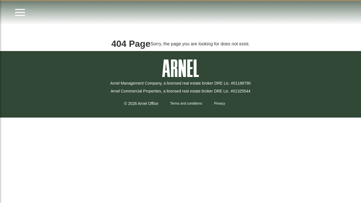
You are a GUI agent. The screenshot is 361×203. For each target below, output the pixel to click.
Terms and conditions (186, 103)
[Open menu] (20, 13)
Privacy (219, 103)
